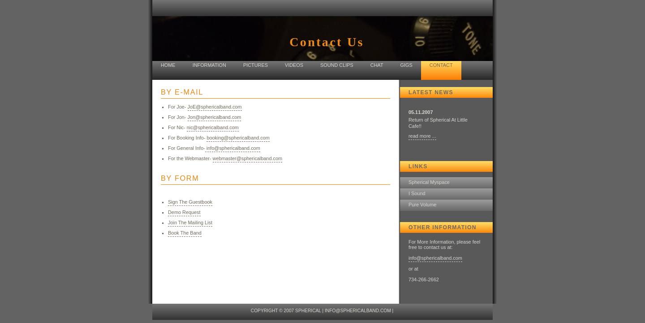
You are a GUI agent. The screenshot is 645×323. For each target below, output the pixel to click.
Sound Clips (336, 65)
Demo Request (184, 212)
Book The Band (185, 233)
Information (209, 65)
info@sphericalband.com (435, 258)
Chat (376, 65)
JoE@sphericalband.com (215, 106)
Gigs (406, 65)
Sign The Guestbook (190, 202)
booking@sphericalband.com (237, 137)
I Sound (417, 193)
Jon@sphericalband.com (214, 117)
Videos (294, 65)
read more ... (422, 136)
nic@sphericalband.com (213, 127)
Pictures (255, 65)
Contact (441, 65)
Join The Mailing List (190, 222)
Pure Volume (422, 204)
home (168, 65)
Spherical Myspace (429, 182)
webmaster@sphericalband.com (248, 158)
